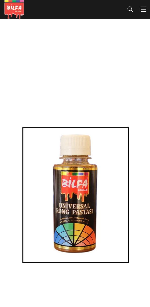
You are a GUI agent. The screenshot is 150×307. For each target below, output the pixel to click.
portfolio (57, 72)
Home (35, 72)
